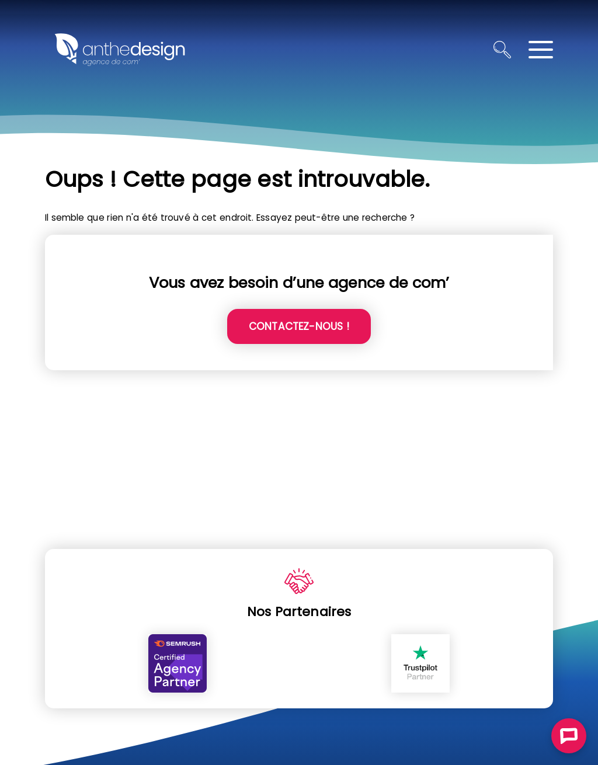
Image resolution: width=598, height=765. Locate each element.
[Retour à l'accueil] (119, 49)
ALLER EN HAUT (582, 537)
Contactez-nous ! (299, 326)
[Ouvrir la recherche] (502, 49)
